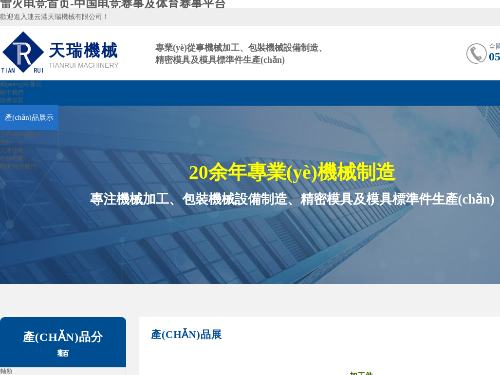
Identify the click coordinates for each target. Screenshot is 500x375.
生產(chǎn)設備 (20, 134)
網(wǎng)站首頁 (20, 84)
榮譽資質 (11, 100)
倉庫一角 (11, 142)
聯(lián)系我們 (18, 166)
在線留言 (11, 158)
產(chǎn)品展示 (29, 117)
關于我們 (11, 92)
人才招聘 (11, 150)
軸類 (6, 371)
